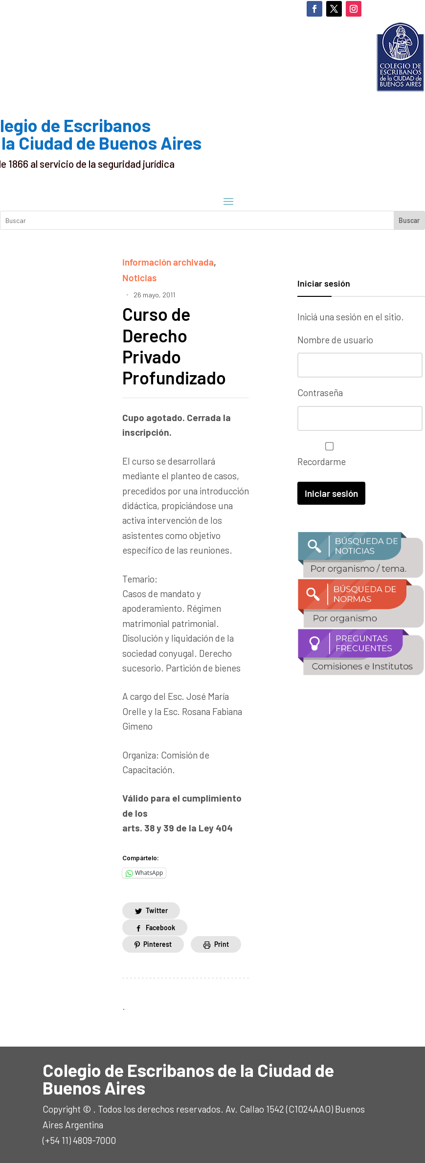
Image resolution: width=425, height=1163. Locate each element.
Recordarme (327, 454)
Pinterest (157, 944)
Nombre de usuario (335, 339)
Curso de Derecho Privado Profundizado (174, 345)
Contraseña (320, 392)
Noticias (139, 277)
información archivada (168, 262)
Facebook (160, 927)
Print (221, 944)
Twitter (157, 910)
